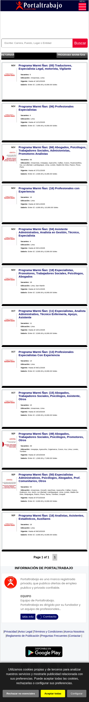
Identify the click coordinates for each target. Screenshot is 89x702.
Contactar (75, 635)
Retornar (7, 55)
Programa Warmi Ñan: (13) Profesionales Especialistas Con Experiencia (46, 353)
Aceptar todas (52, 693)
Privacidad (10, 631)
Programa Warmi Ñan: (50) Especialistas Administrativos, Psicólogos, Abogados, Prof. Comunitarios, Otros (49, 478)
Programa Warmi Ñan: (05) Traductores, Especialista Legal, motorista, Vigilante (45, 67)
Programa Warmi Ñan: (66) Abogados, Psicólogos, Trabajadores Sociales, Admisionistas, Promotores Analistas (52, 150)
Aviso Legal (25, 631)
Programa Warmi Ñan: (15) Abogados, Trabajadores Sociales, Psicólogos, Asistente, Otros (49, 396)
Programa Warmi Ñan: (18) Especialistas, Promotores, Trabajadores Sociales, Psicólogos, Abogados (51, 273)
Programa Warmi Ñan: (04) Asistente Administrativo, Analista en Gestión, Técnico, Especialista (49, 232)
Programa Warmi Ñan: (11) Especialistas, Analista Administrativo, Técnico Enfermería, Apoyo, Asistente (52, 314)
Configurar (77, 693)
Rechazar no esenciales (20, 693)
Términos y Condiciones (48, 631)
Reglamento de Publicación (22, 635)
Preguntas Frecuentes (54, 635)
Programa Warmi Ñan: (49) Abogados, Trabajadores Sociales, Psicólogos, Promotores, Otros (51, 437)
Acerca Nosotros (74, 631)
